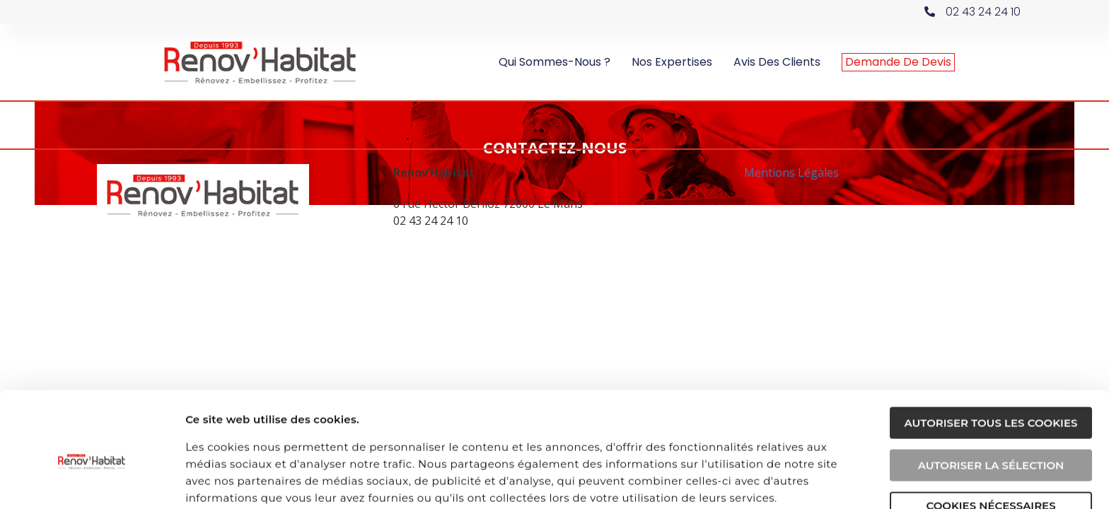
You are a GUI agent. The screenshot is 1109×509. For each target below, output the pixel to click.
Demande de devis (898, 62)
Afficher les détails (805, 481)
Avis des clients (776, 62)
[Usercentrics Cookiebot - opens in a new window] (91, 481)
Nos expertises (672, 62)
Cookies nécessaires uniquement (990, 449)
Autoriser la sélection (991, 403)
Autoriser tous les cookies (991, 361)
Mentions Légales (791, 171)
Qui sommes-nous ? (554, 62)
